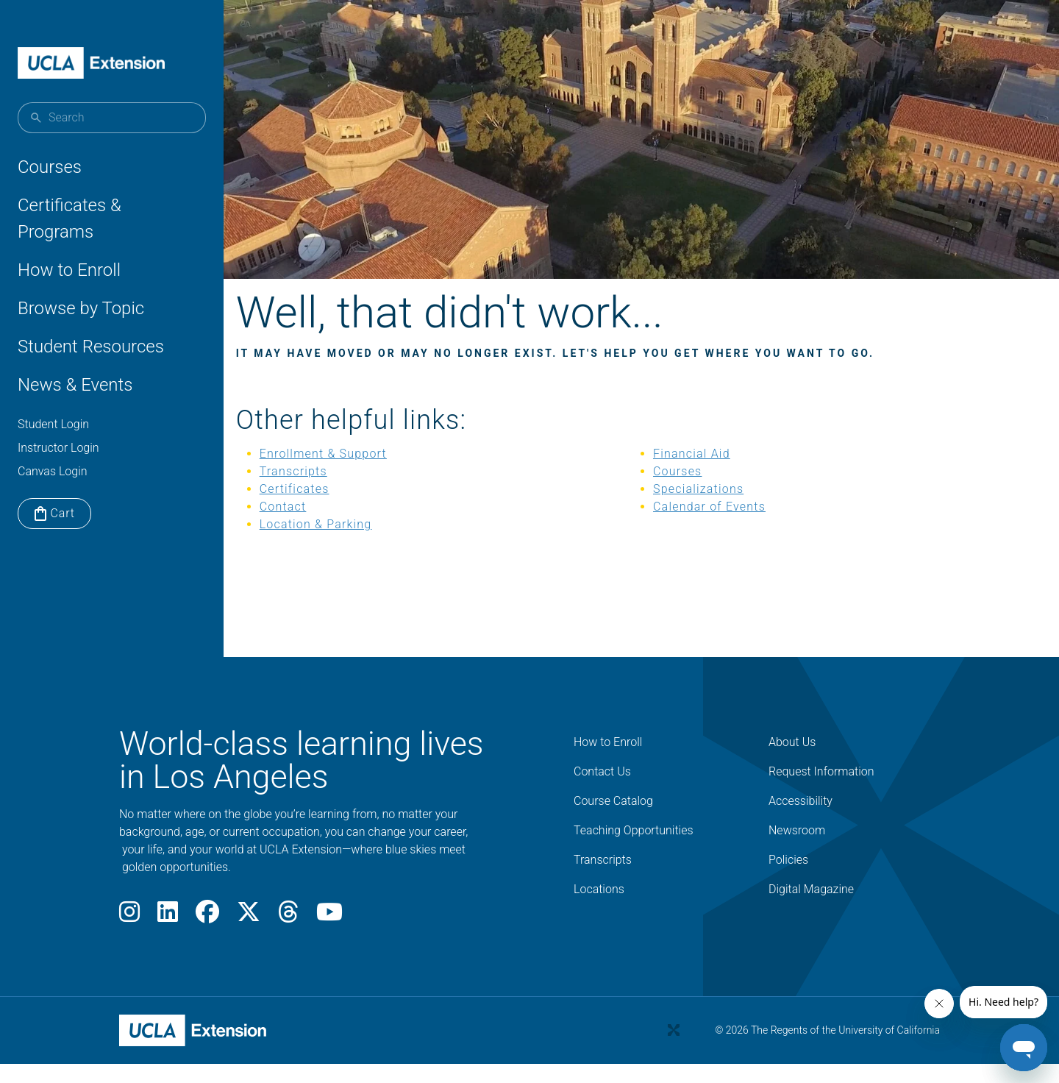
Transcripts (328, 490)
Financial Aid (697, 473)
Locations (599, 908)
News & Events (75, 384)
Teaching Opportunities (633, 849)
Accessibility (800, 820)
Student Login (53, 424)
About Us (792, 761)
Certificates (329, 508)
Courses (50, 167)
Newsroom (797, 849)
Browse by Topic (81, 308)
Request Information (821, 791)
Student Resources (91, 346)
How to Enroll (69, 270)
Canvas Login (53, 471)
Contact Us (602, 791)
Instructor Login (58, 448)
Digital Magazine (811, 908)
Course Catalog (613, 820)
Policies (788, 879)
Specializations (704, 508)
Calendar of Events (715, 526)
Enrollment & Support (357, 473)
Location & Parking (350, 543)
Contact (317, 526)
